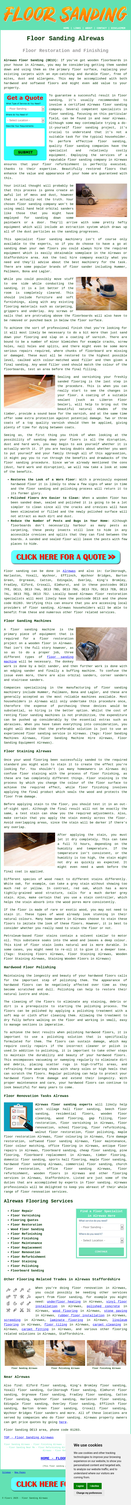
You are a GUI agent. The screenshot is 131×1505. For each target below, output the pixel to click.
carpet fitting (35, 1329)
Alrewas (69, 571)
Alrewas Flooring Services (38, 1201)
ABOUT (88, 28)
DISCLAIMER (118, 28)
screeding (12, 1320)
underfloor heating (64, 1301)
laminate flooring (66, 1320)
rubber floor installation (81, 1315)
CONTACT (102, 28)
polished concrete (103, 1306)
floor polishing (99, 1132)
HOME (66, 28)
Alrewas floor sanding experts (63, 1104)
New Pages (20, 1472)
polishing (92, 1006)
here (63, 1422)
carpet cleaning (107, 1324)
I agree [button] (80, 1486)
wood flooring (65, 1311)
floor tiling (55, 1324)
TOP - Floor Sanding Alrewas (29, 1437)
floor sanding (77, 146)
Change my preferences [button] (89, 1493)
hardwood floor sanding (25, 1164)
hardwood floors (18, 985)
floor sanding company (87, 159)
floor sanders (46, 1413)
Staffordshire (57, 1178)
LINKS (77, 28)
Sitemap (6, 1472)
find (18, 1385)
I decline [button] (94, 1486)
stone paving (115, 1311)
